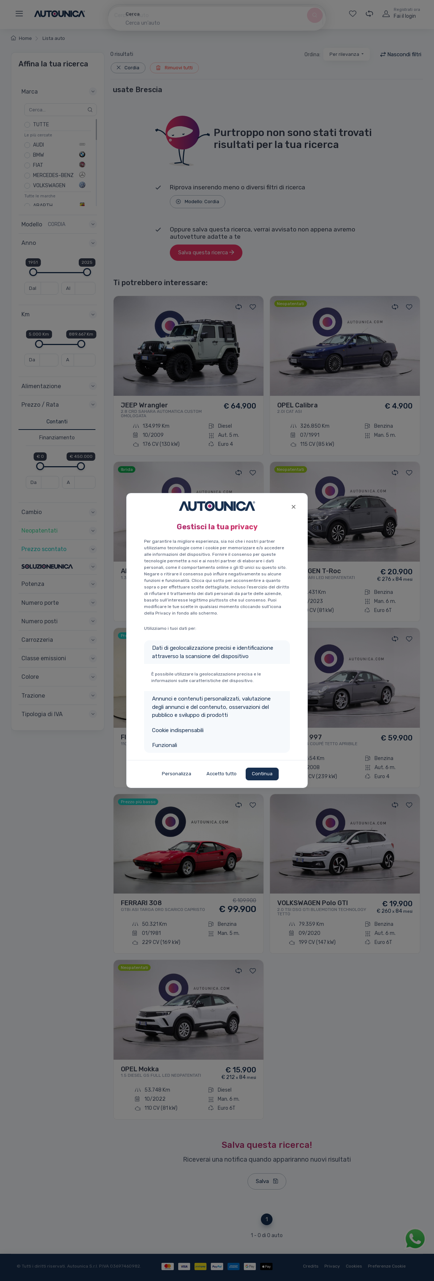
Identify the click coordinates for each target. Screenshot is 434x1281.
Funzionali (164, 745)
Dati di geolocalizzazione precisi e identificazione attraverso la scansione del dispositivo (212, 652)
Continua (262, 773)
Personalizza (176, 773)
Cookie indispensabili (178, 730)
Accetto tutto (221, 773)
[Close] (293, 506)
